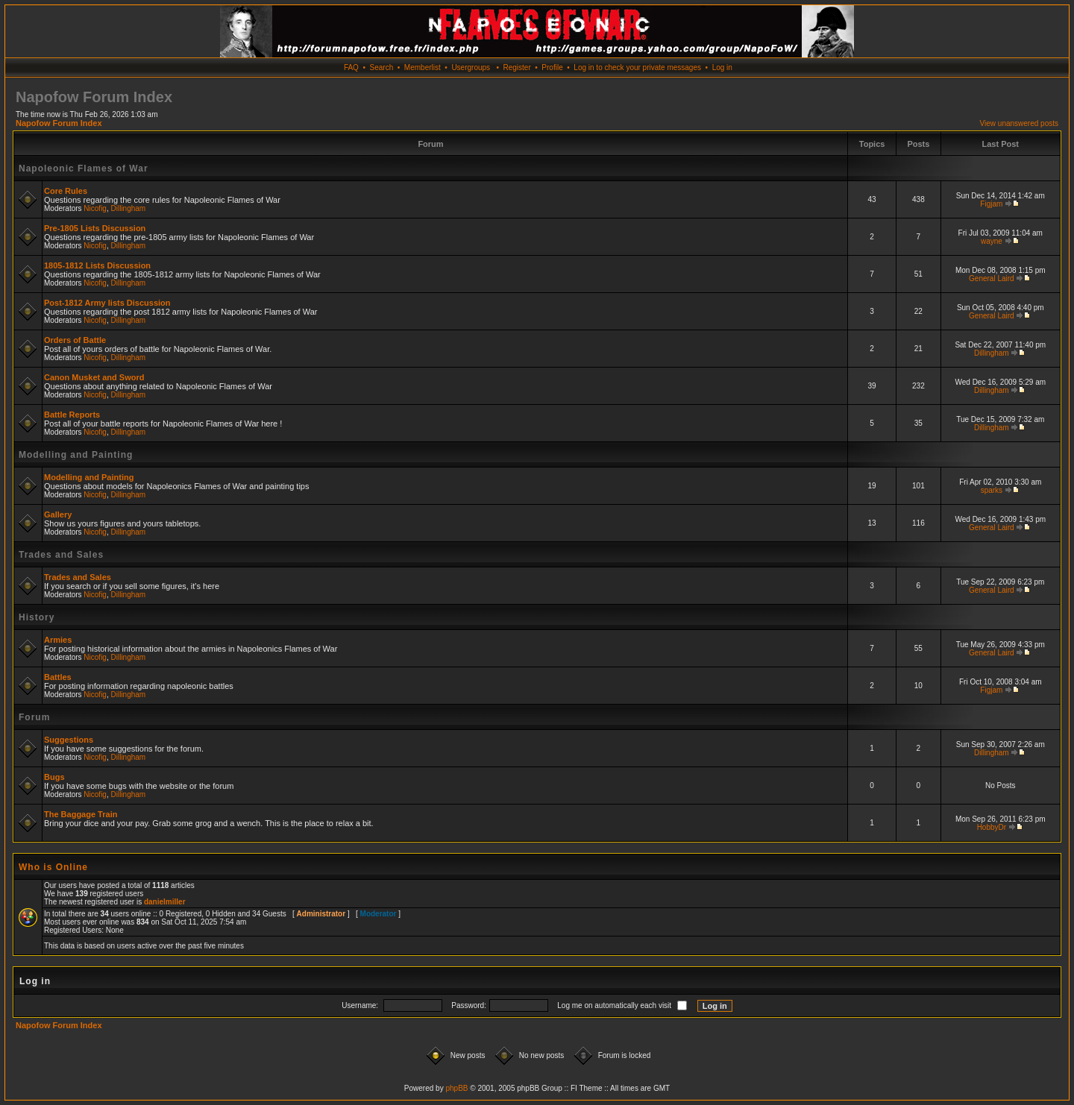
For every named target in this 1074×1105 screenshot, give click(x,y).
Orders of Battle (75, 340)
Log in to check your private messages (637, 67)
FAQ (351, 67)
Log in (722, 67)
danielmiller (165, 902)
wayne (991, 241)
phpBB (456, 1088)
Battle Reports (72, 414)
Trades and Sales (61, 555)
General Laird (991, 278)
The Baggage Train (80, 814)
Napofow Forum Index (59, 123)
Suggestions (68, 739)
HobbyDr (991, 827)
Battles (58, 677)
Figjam (991, 204)
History (36, 617)
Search (382, 67)
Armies (58, 639)
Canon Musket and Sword (94, 377)
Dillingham (128, 208)
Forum (34, 717)
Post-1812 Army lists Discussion (107, 302)
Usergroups (470, 67)
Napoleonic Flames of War (83, 168)
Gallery (58, 514)
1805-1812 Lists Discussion (97, 265)
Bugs (54, 776)
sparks (991, 490)
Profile (551, 67)
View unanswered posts (1019, 123)
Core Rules (65, 190)
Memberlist (422, 67)
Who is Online (53, 867)
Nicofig (95, 208)
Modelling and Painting (76, 455)
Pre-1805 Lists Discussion (94, 228)
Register (516, 67)
